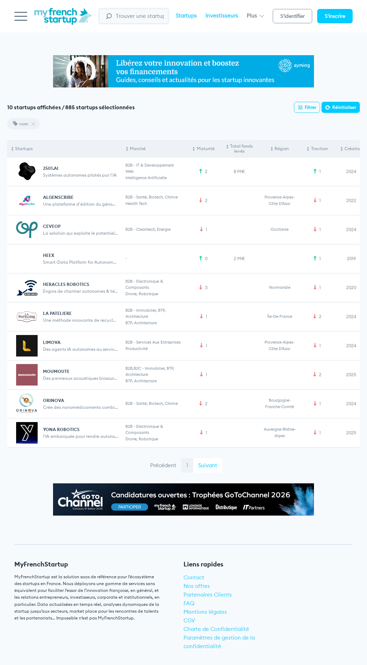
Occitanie (280, 229)
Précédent (163, 465)
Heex (48, 255)
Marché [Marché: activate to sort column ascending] (138, 148)
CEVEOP (52, 226)
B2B (129, 165)
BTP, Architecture (141, 322)
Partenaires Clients (208, 594)
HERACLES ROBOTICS (66, 284)
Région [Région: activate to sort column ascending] (282, 148)
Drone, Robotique (141, 293)
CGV (189, 620)
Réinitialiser (344, 107)
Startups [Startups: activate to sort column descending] (24, 148)
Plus (255, 15)
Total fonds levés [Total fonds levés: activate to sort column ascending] (241, 148)
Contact (194, 577)
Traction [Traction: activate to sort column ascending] (319, 148)
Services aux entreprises (158, 342)
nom (20, 123)
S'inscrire (335, 16)
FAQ (189, 603)
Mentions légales (205, 611)
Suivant (207, 465)
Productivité (136, 348)
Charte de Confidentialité (216, 629)
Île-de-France (279, 316)
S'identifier (292, 16)
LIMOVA (52, 342)
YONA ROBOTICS (61, 429)
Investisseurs (221, 15)
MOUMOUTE (56, 371)
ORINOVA (53, 400)
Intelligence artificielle (146, 177)
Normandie (279, 287)
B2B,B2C (133, 368)
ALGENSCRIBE (58, 197)
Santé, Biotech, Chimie (157, 197)
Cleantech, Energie (153, 229)
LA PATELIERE (57, 313)
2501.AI (50, 168)
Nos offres (197, 586)
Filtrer (310, 107)
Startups (186, 15)
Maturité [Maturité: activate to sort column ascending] (206, 148)
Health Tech (136, 203)
